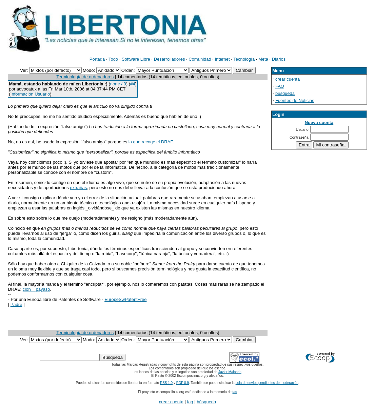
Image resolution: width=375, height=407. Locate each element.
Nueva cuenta (319, 122)
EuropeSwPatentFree (125, 299)
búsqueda (285, 93)
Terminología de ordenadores (85, 76)
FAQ (279, 86)
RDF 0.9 (182, 383)
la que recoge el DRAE (151, 141)
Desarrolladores (169, 59)
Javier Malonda (229, 372)
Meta (263, 59)
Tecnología (244, 59)
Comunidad (200, 59)
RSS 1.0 (166, 383)
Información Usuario (30, 94)
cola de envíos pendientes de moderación (267, 383)
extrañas (78, 187)
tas (235, 392)
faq (190, 401)
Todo (113, 59)
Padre (16, 304)
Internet (222, 59)
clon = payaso (36, 289)
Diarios (278, 59)
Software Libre (136, 59)
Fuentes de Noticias (294, 100)
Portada (97, 59)
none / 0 (118, 83)
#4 (132, 83)
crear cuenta (287, 79)
